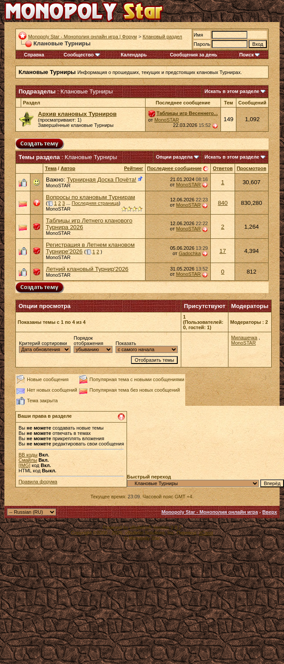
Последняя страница (95, 203)
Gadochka (190, 253)
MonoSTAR (166, 119)
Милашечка (244, 337)
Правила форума (38, 481)
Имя (198, 34)
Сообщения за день (193, 54)
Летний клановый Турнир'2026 (87, 269)
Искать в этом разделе (232, 91)
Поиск (249, 54)
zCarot (206, 532)
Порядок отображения (88, 340)
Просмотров (251, 168)
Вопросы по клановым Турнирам (90, 197)
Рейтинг (133, 168)
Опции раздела (174, 157)
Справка (34, 54)
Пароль (202, 44)
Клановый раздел (162, 36)
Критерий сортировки (43, 343)
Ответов (222, 168)
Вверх (269, 512)
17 (223, 251)
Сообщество (82, 54)
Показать (126, 343)
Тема (50, 168)
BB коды (28, 454)
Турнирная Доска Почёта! (101, 179)
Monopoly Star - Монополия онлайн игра (209, 512)
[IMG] (24, 465)
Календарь (134, 54)
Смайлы (28, 460)
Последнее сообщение (174, 168)
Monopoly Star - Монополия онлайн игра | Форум (82, 36)
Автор (67, 168)
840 (223, 203)
